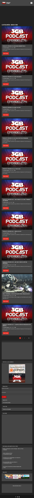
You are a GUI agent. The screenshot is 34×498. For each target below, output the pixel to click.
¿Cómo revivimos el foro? (7, 453)
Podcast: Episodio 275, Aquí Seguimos (12, 76)
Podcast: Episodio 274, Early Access (12, 107)
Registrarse (5, 400)
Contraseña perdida (6, 402)
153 (28, 338)
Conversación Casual (8, 454)
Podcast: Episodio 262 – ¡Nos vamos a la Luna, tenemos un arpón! (16, 200)
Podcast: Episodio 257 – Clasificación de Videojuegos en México (17, 325)
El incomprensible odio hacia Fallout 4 (10, 462)
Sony (5, 467)
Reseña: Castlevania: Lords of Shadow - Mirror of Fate (13, 448)
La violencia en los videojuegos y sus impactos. (11, 457)
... (26, 338)
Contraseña (4, 392)
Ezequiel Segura (6, 47)
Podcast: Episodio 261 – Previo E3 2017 (12, 231)
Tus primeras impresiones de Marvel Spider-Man (12, 466)
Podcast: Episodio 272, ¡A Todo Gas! (11, 168)
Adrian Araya (6, 202)
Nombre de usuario (5, 388)
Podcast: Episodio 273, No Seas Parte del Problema (15, 138)
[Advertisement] (17, 13)
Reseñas (5, 449)
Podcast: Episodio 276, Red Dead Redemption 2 (14, 46)
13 (15, 327)
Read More (5, 53)
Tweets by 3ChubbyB (7, 409)
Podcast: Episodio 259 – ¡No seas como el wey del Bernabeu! (15, 262)
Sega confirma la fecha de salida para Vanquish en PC (16, 293)
